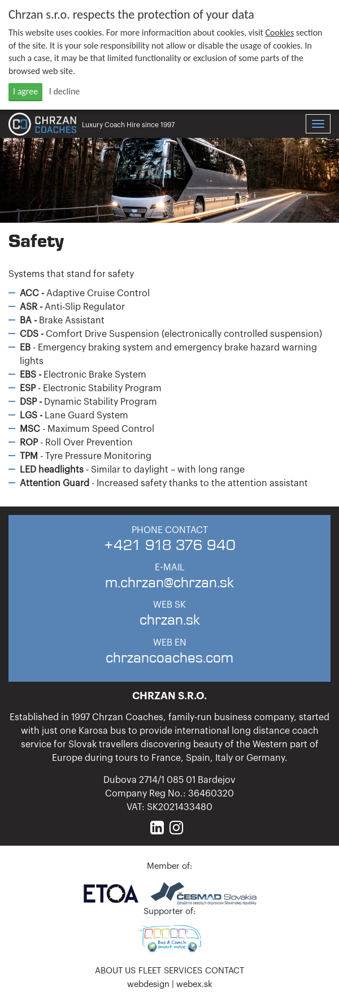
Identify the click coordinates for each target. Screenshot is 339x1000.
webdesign (148, 984)
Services (183, 971)
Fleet (149, 971)
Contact (224, 971)
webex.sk (194, 984)
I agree (25, 91)
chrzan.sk (170, 619)
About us (115, 971)
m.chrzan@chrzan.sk (169, 582)
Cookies (280, 32)
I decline (64, 91)
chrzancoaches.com (169, 657)
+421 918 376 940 (170, 544)
